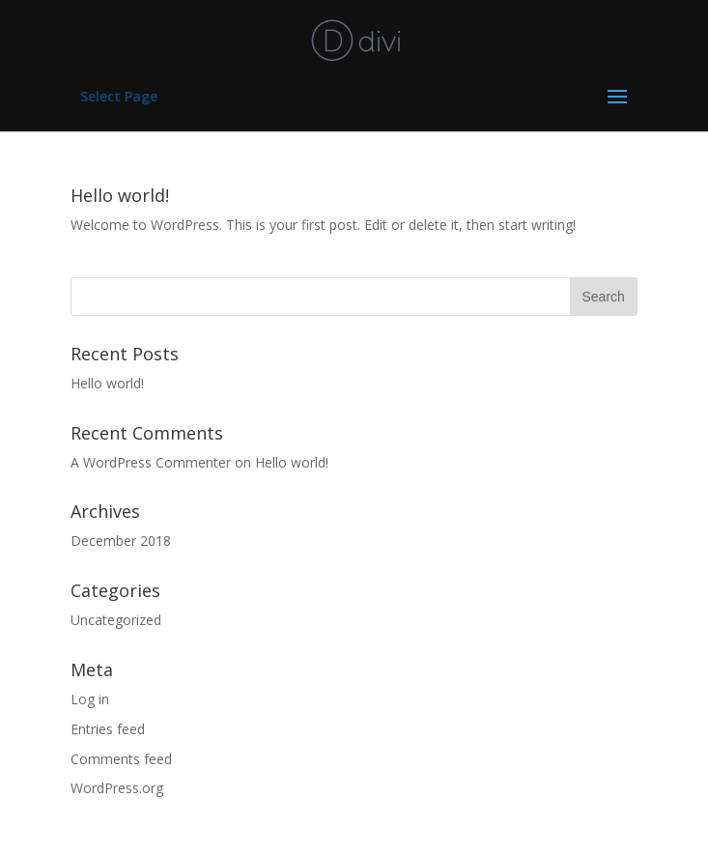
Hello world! (120, 195)
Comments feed (121, 759)
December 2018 (121, 540)
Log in (90, 699)
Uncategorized (116, 620)
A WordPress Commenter (151, 462)
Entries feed (108, 729)
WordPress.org (117, 788)
